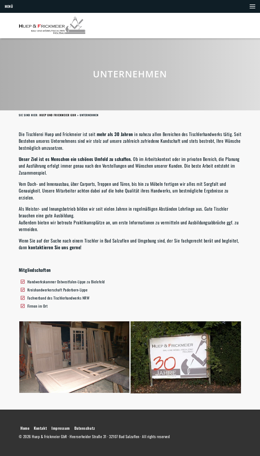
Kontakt (40, 428)
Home (24, 428)
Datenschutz (84, 428)
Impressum (60, 428)
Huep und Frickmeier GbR (57, 115)
